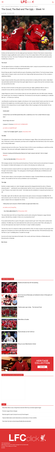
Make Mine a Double (23, 319)
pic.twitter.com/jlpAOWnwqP (10, 128)
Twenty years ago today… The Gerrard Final (30, 307)
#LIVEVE (16, 124)
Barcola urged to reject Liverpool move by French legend (15, 414)
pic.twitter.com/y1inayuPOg (9, 207)
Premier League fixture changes (9, 411)
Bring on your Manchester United (27, 344)
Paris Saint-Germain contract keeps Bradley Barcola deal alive (16, 421)
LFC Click (4, 13)
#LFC (19, 124)
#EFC (26, 124)
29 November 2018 (22, 211)
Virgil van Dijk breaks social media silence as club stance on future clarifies (19, 417)
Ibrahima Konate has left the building (28, 282)
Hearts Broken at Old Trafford (26, 331)
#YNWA (23, 124)
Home (2, 6)
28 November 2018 (20, 159)
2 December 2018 (26, 131)
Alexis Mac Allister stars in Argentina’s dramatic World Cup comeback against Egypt (21, 407)
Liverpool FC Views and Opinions (12, 6)
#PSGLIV (5, 155)
